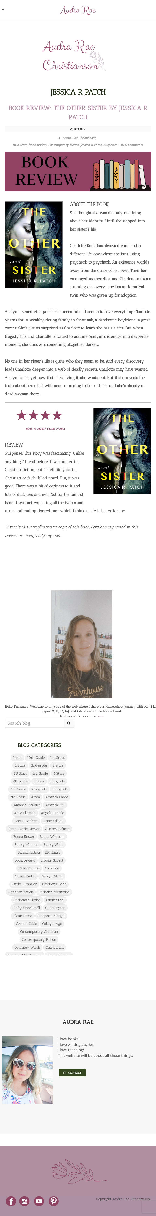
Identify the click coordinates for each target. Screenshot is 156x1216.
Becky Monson (26, 844)
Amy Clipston (25, 813)
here (100, 716)
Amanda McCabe (27, 805)
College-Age (52, 923)
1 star (17, 757)
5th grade (57, 781)
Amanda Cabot (56, 797)
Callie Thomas (29, 868)
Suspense (110, 145)
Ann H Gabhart (26, 821)
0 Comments (132, 145)
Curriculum (55, 947)
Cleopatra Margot (51, 916)
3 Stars (58, 765)
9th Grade (18, 797)
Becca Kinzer (24, 836)
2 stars (20, 765)
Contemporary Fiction (63, 145)
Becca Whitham (52, 836)
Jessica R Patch (91, 145)
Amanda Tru (55, 805)
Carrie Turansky (24, 884)
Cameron (52, 868)
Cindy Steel (55, 900)
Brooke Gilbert (52, 860)
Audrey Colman (57, 828)
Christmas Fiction (27, 900)
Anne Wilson (53, 821)
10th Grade (36, 757)
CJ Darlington (55, 908)
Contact (72, 1073)
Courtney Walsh (27, 947)
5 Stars (39, 781)
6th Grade (18, 789)
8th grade (60, 789)
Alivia (35, 797)
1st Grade (57, 757)
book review (38, 145)
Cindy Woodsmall (26, 908)
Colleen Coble (26, 923)
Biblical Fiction (29, 852)
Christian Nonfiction (54, 892)
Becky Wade (53, 844)
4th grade (20, 781)
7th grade (39, 789)
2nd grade (39, 765)
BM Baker (52, 852)
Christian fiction (20, 892)
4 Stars (22, 145)
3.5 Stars (20, 773)
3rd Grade (40, 773)
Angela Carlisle (52, 813)
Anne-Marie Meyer (24, 828)
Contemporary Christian (39, 931)
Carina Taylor (25, 876)
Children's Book (54, 884)
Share (78, 129)
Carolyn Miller (52, 876)
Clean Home (22, 916)
